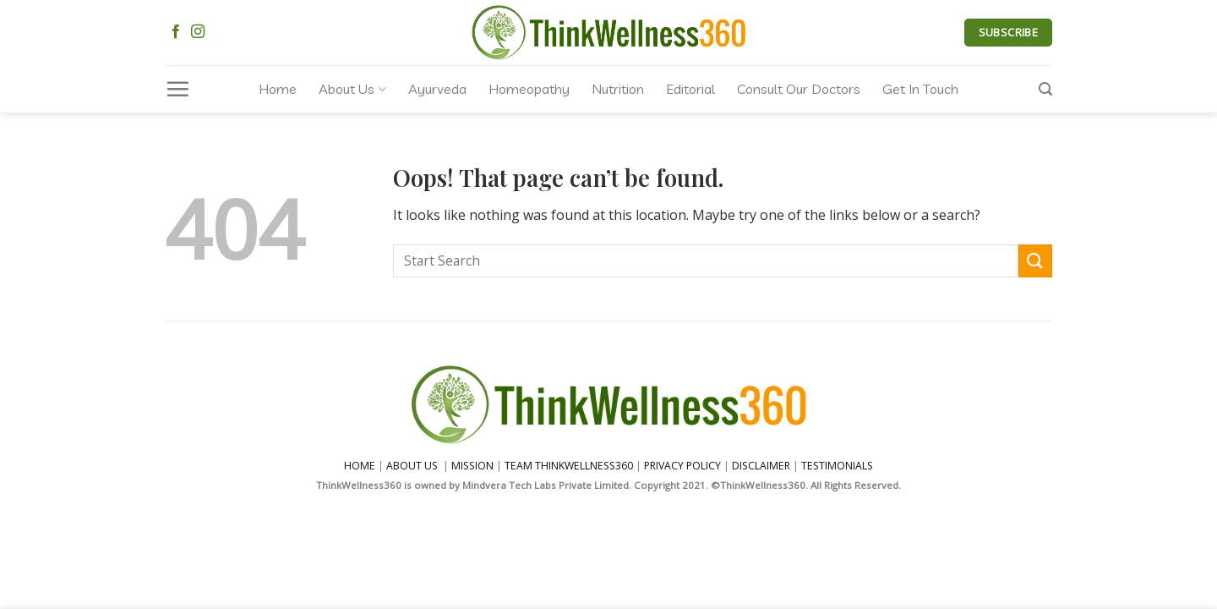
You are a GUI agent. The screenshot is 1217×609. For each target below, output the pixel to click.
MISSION (473, 465)
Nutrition (618, 88)
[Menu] (177, 88)
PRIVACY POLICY (682, 465)
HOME (359, 465)
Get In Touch (920, 88)
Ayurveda (437, 88)
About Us (352, 88)
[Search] (1045, 89)
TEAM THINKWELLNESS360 (569, 465)
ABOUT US (412, 465)
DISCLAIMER (761, 465)
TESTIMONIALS (837, 465)
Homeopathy (529, 88)
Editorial (690, 88)
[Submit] (1035, 260)
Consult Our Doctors (798, 88)
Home (278, 88)
